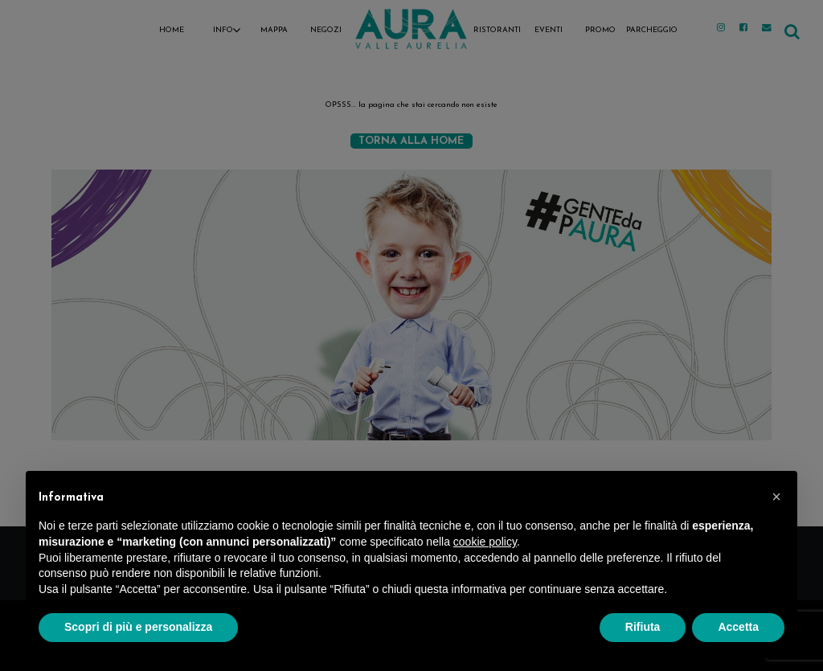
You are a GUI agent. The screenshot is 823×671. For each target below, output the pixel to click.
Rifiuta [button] (643, 626)
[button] (776, 496)
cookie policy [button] (485, 541)
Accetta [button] (738, 626)
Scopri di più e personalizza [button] (138, 626)
